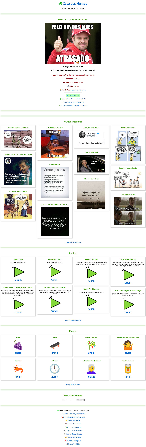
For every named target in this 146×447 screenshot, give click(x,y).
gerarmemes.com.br (79, 90)
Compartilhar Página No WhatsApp (74, 99)
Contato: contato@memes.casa (74, 414)
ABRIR (18, 353)
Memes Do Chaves (74, 427)
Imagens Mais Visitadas (73, 242)
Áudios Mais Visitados (73, 320)
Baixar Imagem (74, 96)
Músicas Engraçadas (74, 441)
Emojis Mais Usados (73, 385)
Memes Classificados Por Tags (74, 417)
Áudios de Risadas (73, 421)
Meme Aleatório (74, 444)
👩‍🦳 (91, 369)
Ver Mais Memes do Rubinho (74, 102)
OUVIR (18, 280)
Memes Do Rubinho (74, 424)
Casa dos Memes (75, 4)
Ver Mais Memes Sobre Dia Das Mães (74, 106)
